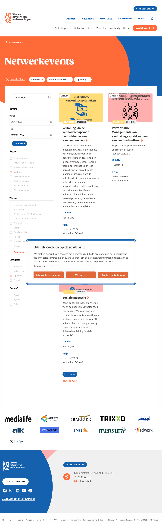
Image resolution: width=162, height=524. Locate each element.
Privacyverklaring (90, 520)
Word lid (40, 520)
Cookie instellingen (124, 520)
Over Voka (106, 18)
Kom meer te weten (45, 265)
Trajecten (101, 28)
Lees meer (69, 375)
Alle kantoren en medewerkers (18, 499)
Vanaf (12, 115)
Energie (17, 227)
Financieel (19, 236)
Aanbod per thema (120, 28)
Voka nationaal (21, 158)
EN (3, 520)
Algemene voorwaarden (71, 520)
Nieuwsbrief (19, 520)
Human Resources (58, 79)
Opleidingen (61, 28)
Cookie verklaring (107, 520)
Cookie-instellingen (113, 274)
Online (17, 304)
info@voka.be (83, 480)
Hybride (18, 299)
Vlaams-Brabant (21, 185)
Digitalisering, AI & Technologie (28, 214)
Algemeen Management (25, 204)
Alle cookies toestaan (48, 274)
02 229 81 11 (82, 477)
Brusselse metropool (24, 167)
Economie (18, 223)
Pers (9, 520)
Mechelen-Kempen (23, 176)
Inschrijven (69, 380)
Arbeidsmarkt (20, 209)
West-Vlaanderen (22, 190)
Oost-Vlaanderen (22, 181)
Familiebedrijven (22, 232)
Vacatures (88, 18)
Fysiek (17, 295)
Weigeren (80, 274)
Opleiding (81, 79)
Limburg (35, 79)
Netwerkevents (82, 28)
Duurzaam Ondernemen (25, 218)
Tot (11, 128)
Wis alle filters (17, 79)
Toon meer (19, 252)
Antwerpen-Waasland (24, 162)
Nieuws (70, 18)
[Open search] (154, 18)
